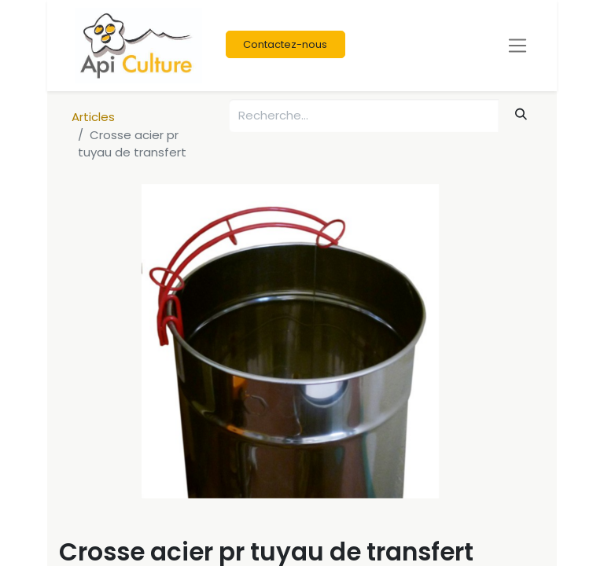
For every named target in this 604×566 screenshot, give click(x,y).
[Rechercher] (521, 114)
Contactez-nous (285, 44)
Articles (93, 116)
